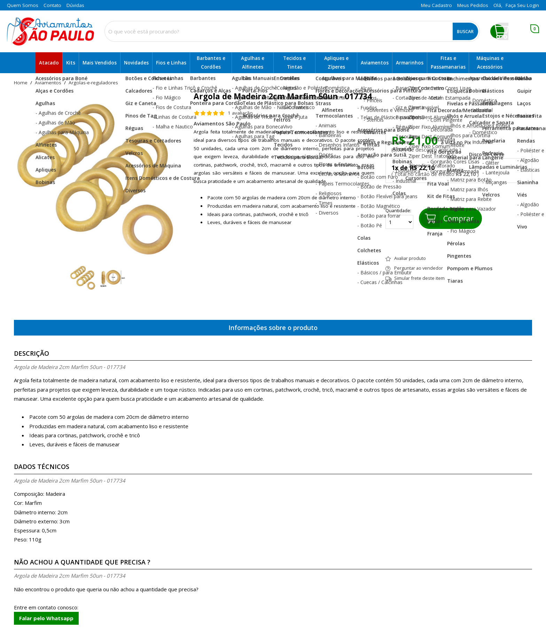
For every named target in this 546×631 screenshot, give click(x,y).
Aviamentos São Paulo (222, 123)
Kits (70, 63)
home (21, 83)
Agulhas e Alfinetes (252, 62)
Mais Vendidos (100, 63)
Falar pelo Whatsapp (46, 618)
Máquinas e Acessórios (490, 62)
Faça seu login (522, 5)
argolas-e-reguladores (93, 83)
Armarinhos (409, 63)
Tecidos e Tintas (294, 62)
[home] (50, 31)
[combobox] (292, 31)
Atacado (49, 63)
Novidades (136, 63)
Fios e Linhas (171, 63)
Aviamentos (375, 63)
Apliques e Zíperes (336, 62)
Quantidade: (399, 218)
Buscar (465, 31)
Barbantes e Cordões (211, 62)
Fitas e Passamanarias (448, 62)
